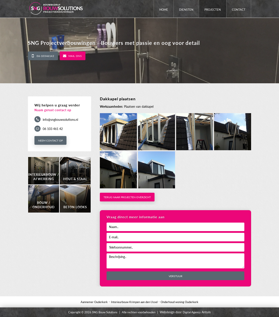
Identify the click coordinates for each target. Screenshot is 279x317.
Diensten (186, 9)
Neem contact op (50, 140)
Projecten (212, 9)
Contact (238, 9)
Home (163, 9)
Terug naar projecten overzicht (127, 197)
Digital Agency (192, 312)
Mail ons (75, 56)
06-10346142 (45, 56)
